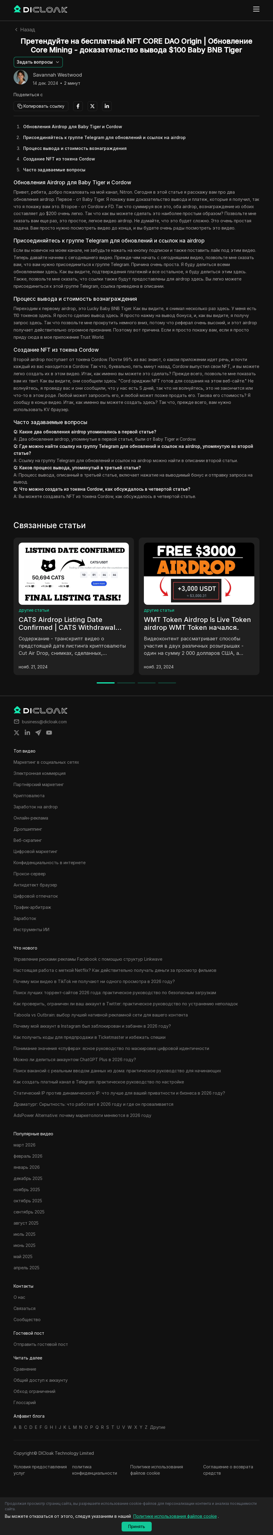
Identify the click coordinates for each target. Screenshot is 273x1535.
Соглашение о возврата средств (228, 1470)
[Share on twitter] (17, 733)
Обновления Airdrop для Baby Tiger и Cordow (72, 126)
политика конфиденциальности (94, 1470)
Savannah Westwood (57, 75)
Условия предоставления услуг (40, 1470)
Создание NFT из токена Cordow (59, 158)
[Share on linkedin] (27, 733)
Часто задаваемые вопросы (54, 169)
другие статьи (34, 610)
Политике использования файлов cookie (156, 1470)
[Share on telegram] (38, 733)
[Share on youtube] (49, 733)
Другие (157, 1427)
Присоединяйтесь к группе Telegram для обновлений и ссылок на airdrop (104, 137)
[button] (38, 62)
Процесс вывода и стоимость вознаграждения (75, 148)
